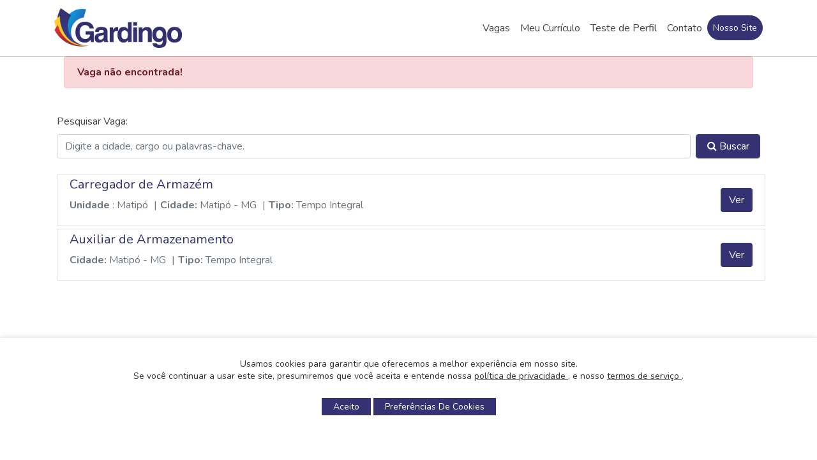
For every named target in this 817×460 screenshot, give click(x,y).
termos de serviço (644, 376)
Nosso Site (735, 28)
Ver (736, 200)
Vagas (496, 28)
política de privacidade (521, 376)
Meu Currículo (550, 28)
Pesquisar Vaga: (92, 121)
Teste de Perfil (623, 28)
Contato (684, 28)
